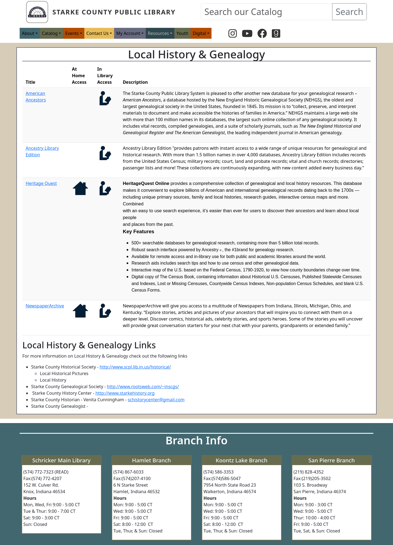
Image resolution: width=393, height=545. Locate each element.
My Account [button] (128, 33)
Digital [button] (199, 33)
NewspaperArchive (45, 306)
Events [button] (72, 33)
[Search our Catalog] (266, 11)
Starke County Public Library (113, 11)
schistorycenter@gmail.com (156, 400)
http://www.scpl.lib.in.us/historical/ (135, 367)
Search (349, 11)
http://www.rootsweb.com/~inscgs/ (143, 387)
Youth (183, 33)
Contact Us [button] (98, 33)
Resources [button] (158, 33)
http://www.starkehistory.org (125, 393)
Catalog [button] (50, 33)
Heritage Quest (41, 183)
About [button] (28, 33)
